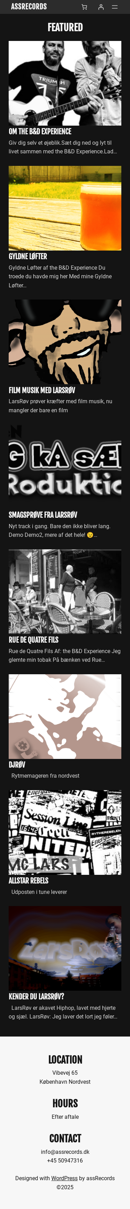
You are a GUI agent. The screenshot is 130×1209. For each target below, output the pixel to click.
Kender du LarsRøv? (36, 997)
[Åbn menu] (115, 7)
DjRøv (17, 765)
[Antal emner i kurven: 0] (84, 7)
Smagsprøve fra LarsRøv (43, 515)
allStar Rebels (28, 881)
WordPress (64, 1178)
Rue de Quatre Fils (33, 640)
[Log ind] (101, 7)
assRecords (29, 6)
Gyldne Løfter (28, 256)
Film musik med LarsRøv (42, 390)
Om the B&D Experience (40, 131)
